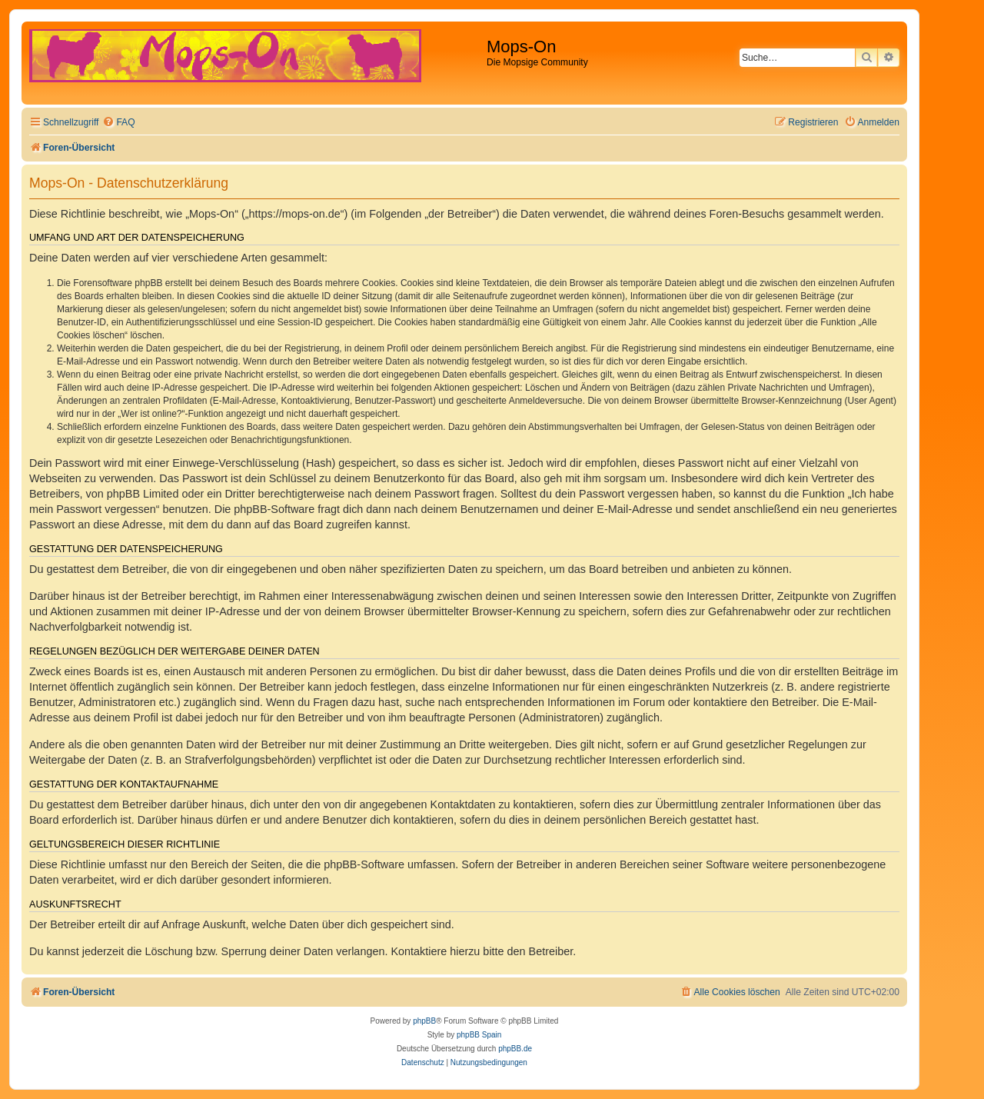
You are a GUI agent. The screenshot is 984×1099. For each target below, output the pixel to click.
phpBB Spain (479, 1035)
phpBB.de (515, 1048)
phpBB (424, 1021)
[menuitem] (118, 122)
